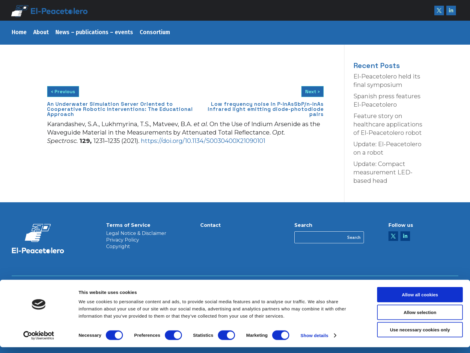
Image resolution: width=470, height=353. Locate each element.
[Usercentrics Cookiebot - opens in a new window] (39, 341)
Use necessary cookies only (420, 335)
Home (19, 33)
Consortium (155, 33)
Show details (315, 341)
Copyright (118, 247)
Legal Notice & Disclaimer (136, 233)
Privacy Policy (122, 240)
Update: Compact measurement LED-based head (382, 172)
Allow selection (419, 318)
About (41, 33)
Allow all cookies (420, 300)
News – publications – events (94, 33)
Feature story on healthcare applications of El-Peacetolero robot (387, 124)
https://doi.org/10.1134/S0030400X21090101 (203, 140)
